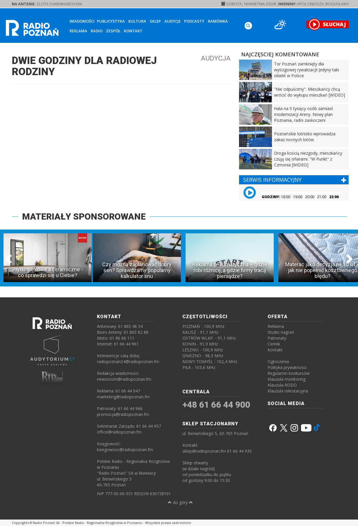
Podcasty (194, 21)
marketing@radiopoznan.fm (123, 396)
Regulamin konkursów (289, 373)
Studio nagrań (281, 332)
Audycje (172, 21)
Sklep (155, 21)
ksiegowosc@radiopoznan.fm (125, 449)
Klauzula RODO (282, 385)
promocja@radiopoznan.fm (123, 414)
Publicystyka (111, 21)
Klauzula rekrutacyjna (288, 391)
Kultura (137, 21)
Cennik (274, 344)
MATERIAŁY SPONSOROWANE (84, 216)
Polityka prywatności (287, 367)
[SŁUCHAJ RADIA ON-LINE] (327, 24)
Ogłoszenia (278, 361)
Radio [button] (96, 30)
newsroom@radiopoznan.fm (124, 379)
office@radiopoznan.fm (119, 432)
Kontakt (133, 30)
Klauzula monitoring (286, 379)
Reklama (78, 30)
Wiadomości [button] (82, 21)
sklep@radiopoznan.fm (204, 451)
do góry (180, 502)
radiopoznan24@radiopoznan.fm (128, 361)
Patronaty (277, 338)
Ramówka (218, 21)
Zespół (113, 30)
